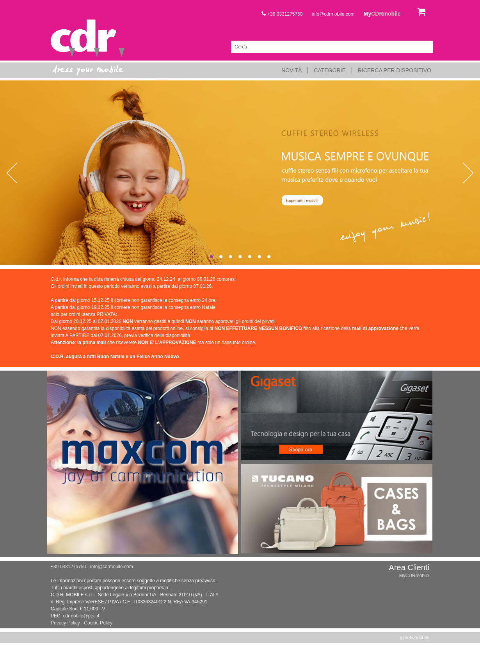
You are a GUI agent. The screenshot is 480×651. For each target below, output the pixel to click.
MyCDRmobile (414, 575)
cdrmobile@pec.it (81, 616)
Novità (291, 70)
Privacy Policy (65, 623)
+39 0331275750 (282, 14)
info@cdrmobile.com (333, 14)
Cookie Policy (98, 623)
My (382, 14)
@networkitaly (414, 637)
